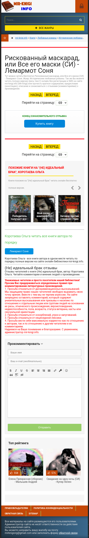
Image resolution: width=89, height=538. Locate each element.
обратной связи (68, 532)
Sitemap (33, 513)
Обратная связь (14, 513)
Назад (36, 95)
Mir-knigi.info (28, 6)
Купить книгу (45, 123)
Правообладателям (16, 508)
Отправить (44, 427)
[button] (10, 370)
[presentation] (10, 370)
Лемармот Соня (19, 251)
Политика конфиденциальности (53, 508)
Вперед (52, 95)
